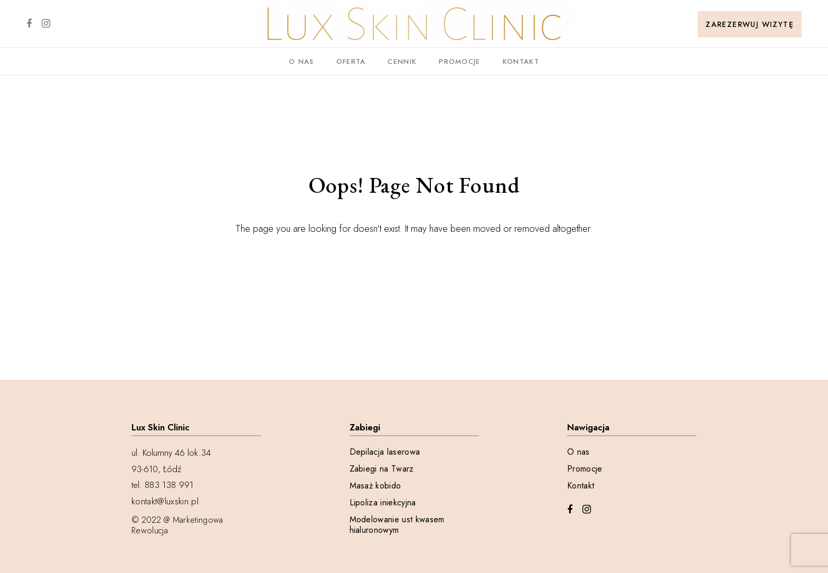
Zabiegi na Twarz (382, 469)
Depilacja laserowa (385, 452)
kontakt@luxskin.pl (165, 501)
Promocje (459, 62)
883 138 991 (169, 484)
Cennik (402, 62)
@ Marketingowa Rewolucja (177, 525)
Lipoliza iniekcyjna (383, 502)
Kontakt (521, 62)
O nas (301, 62)
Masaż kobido (375, 486)
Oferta (351, 62)
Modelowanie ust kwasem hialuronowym (397, 525)
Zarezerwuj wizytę (749, 24)
